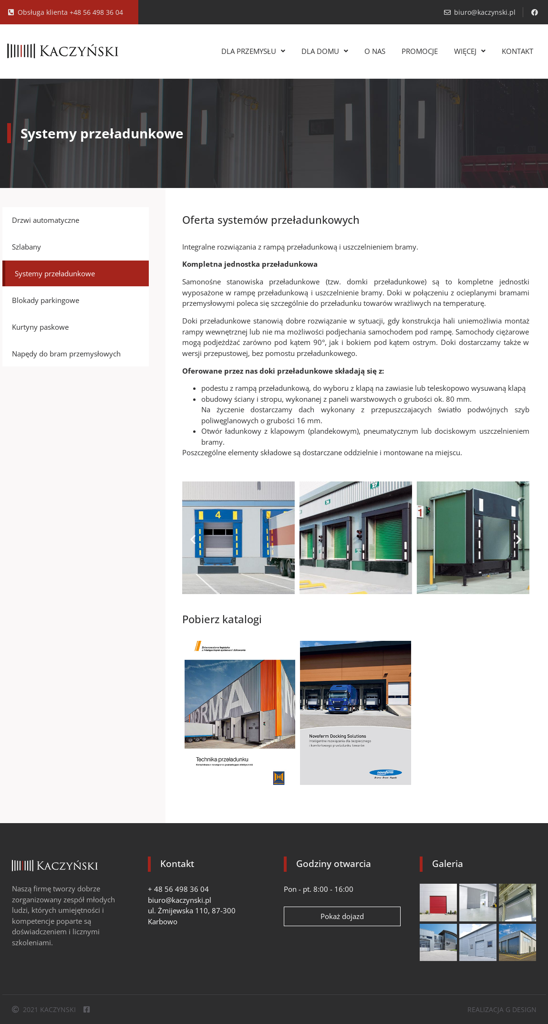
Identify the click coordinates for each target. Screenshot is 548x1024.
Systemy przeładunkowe (55, 273)
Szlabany (26, 246)
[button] (193, 539)
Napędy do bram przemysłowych (66, 353)
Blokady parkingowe (45, 300)
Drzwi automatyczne (45, 220)
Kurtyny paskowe (40, 327)
